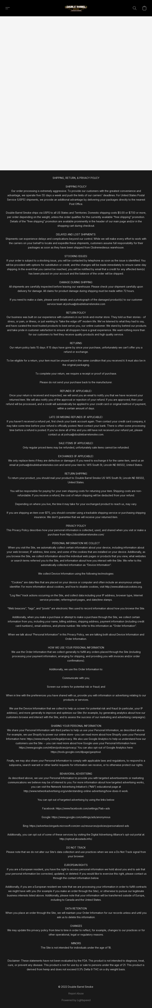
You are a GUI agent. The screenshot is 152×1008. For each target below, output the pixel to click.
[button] (76, 8)
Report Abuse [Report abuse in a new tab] (76, 993)
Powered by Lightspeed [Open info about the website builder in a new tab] (76, 1000)
